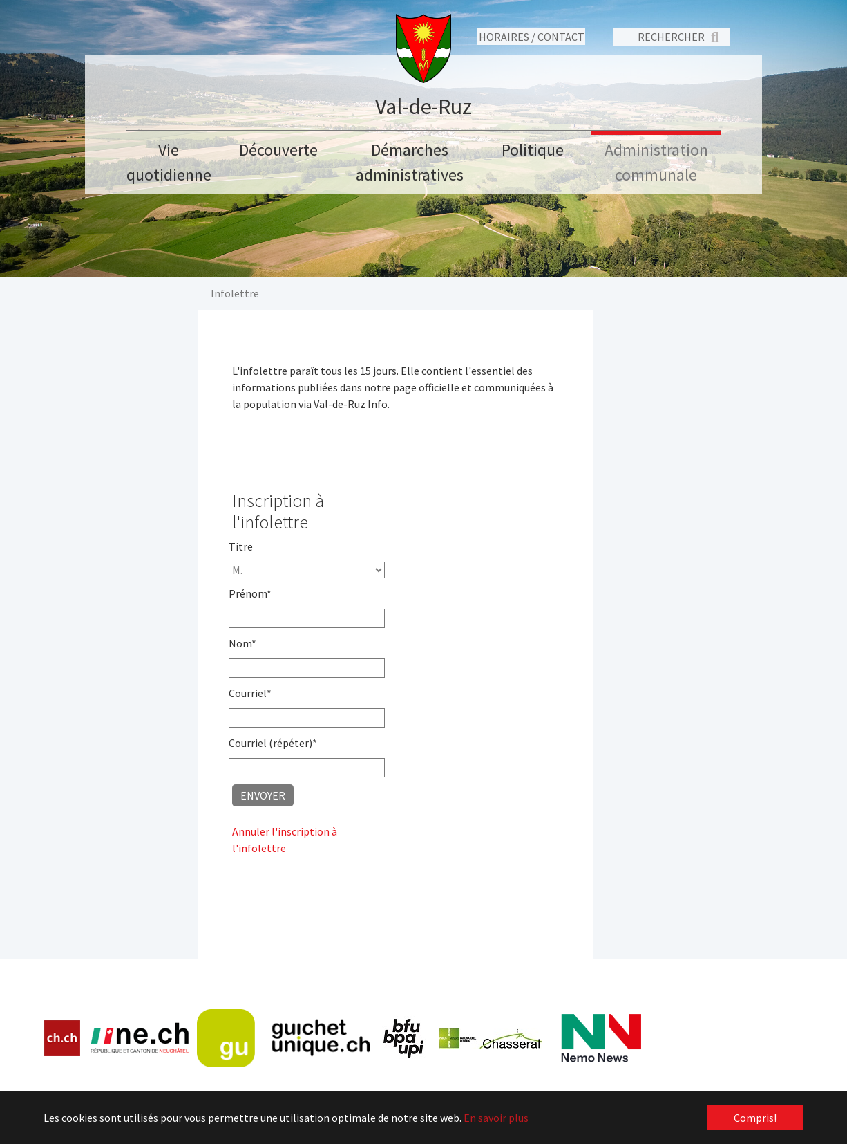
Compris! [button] (755, 1118)
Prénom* (250, 593)
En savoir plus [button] (496, 1118)
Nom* (242, 643)
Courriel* (250, 693)
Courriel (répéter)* (273, 743)
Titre (241, 546)
